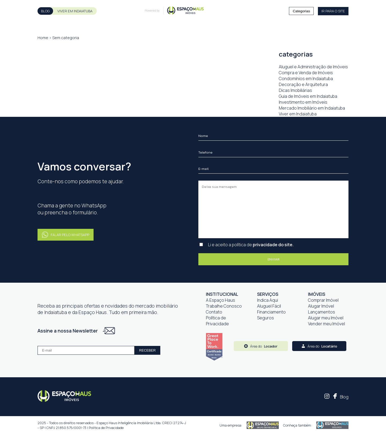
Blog (344, 397)
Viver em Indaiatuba (298, 114)
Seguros (265, 318)
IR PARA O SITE (333, 11)
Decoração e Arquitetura (303, 84)
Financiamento (271, 312)
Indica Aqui (267, 300)
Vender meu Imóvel (326, 324)
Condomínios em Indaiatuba (306, 78)
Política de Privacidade (217, 321)
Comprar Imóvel (323, 300)
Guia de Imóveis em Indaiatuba (308, 96)
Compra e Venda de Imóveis (306, 73)
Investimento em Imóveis (303, 102)
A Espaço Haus (220, 300)
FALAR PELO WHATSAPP (65, 235)
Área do (260, 346)
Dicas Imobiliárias (295, 90)
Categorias (301, 11)
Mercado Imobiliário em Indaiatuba (312, 108)
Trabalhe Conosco (224, 306)
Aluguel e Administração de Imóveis (313, 67)
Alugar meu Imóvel (325, 318)
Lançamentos (321, 312)
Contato (214, 312)
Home (43, 37)
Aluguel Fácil (269, 306)
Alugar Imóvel (321, 306)
